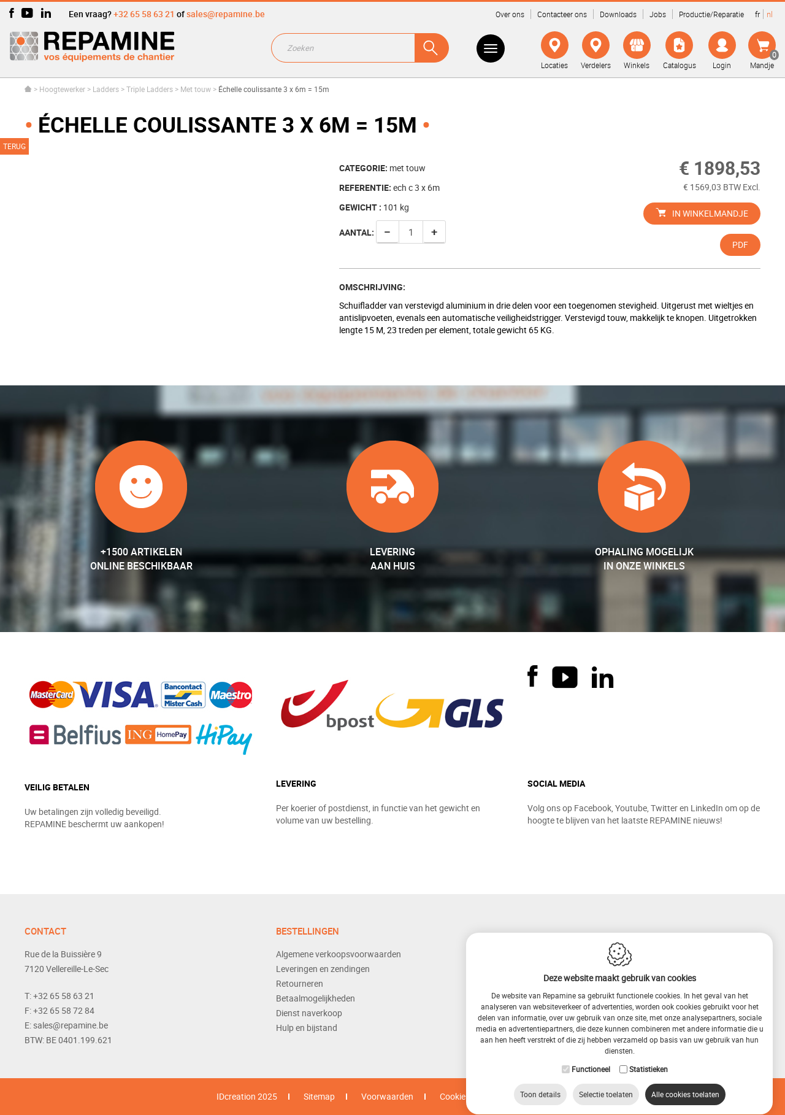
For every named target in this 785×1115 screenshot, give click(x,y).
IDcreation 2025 (246, 1096)
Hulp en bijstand (306, 1027)
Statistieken (648, 1057)
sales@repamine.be (225, 14)
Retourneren (299, 983)
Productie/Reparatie (711, 14)
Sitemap (319, 1096)
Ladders (106, 89)
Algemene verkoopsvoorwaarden (338, 954)
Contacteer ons (562, 14)
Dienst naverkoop (309, 1013)
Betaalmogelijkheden (315, 998)
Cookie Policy (465, 1096)
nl (770, 14)
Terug (14, 146)
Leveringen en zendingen (323, 968)
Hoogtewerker (62, 89)
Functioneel (591, 1057)
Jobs (657, 14)
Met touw (195, 89)
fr (757, 14)
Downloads (618, 14)
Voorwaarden (387, 1096)
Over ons (510, 14)
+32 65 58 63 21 (144, 14)
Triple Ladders (149, 89)
